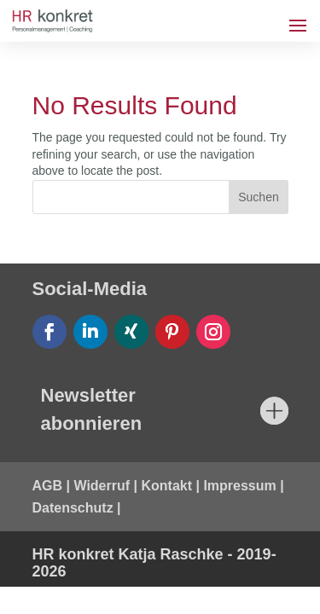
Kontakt (166, 485)
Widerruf (101, 485)
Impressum (239, 485)
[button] (30, 583)
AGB (47, 485)
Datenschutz (72, 508)
